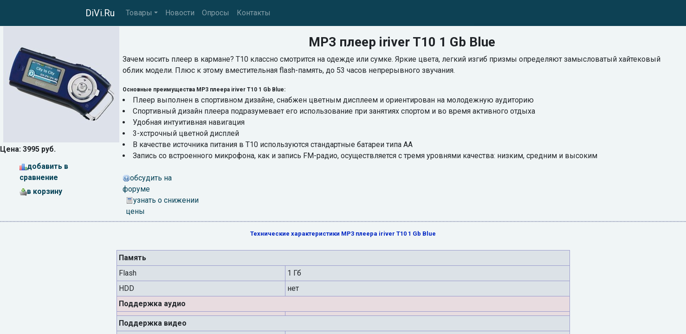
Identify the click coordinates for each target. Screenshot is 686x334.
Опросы (215, 12)
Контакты (254, 12)
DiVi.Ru (100, 13)
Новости (179, 12)
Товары (139, 12)
